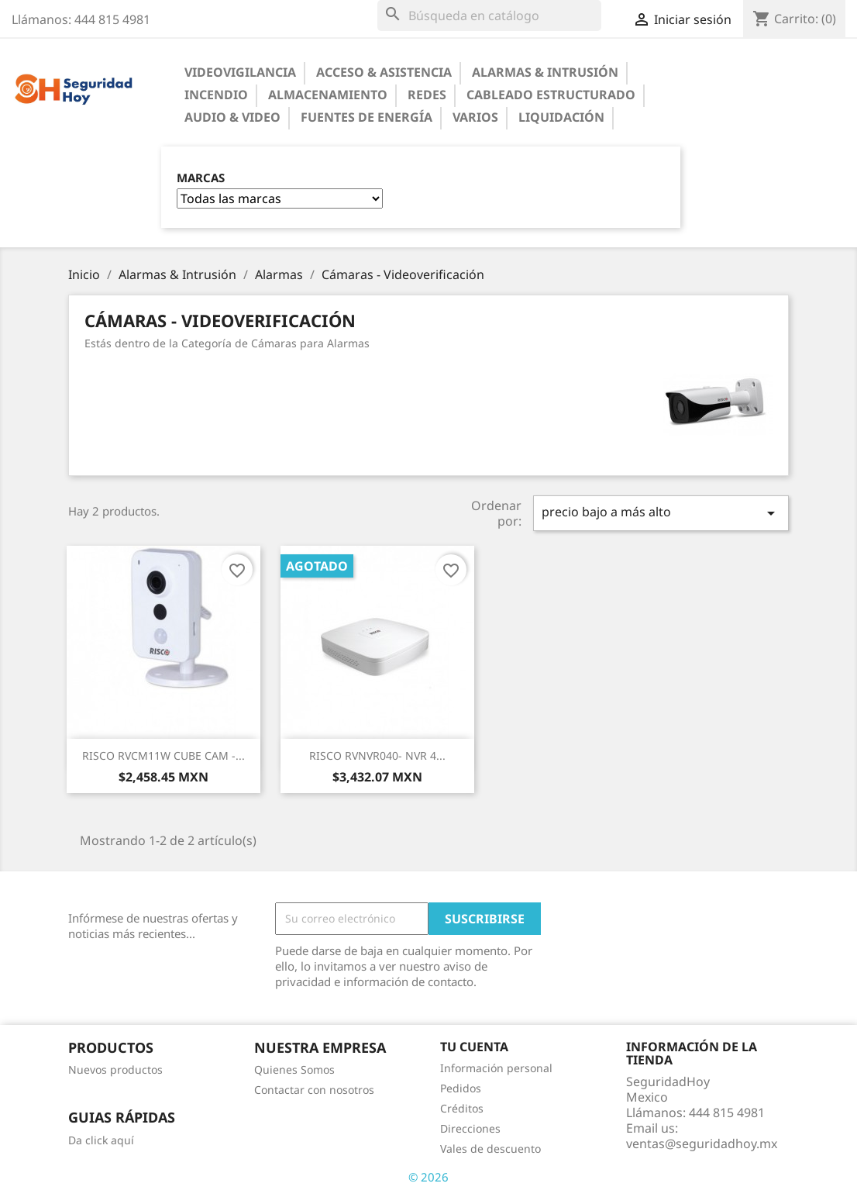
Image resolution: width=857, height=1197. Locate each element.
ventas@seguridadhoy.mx (701, 1143)
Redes (427, 94)
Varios (475, 117)
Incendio (216, 94)
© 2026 (428, 1177)
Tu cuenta (474, 1046)
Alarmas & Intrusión (545, 72)
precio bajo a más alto (661, 513)
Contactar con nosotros (314, 1089)
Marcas (201, 178)
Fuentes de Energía (366, 117)
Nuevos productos (115, 1069)
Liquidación (561, 117)
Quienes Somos (294, 1069)
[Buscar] (489, 15)
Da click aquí (101, 1140)
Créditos (462, 1108)
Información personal (496, 1068)
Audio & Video (232, 117)
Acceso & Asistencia (384, 72)
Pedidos (460, 1088)
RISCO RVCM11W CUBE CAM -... (163, 755)
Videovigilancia (240, 72)
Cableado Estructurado (550, 94)
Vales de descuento (490, 1148)
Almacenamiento (327, 94)
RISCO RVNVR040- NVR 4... (377, 755)
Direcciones (470, 1128)
